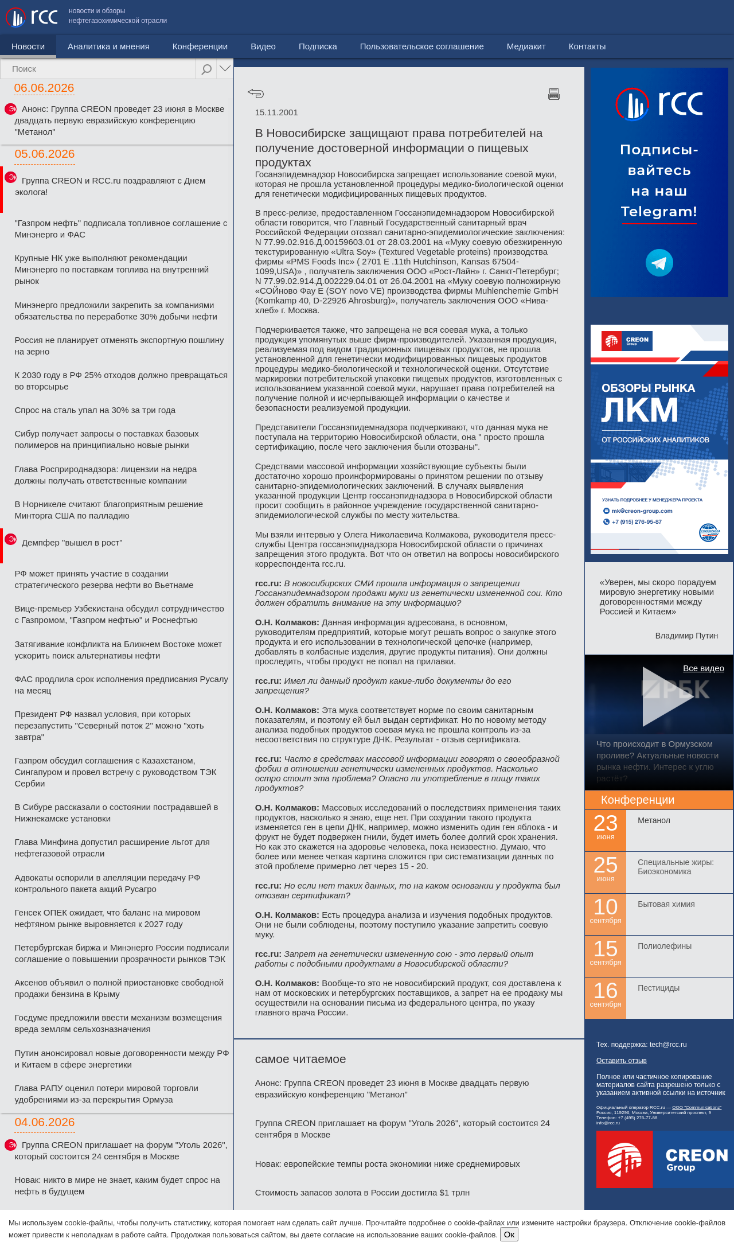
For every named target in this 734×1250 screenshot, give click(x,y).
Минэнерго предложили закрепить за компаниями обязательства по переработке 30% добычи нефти (115, 310)
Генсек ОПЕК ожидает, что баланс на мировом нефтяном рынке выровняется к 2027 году (107, 918)
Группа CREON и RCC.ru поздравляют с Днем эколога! (110, 186)
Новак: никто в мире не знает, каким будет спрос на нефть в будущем (117, 1185)
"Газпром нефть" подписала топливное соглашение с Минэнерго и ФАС (120, 228)
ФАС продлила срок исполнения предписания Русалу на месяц (121, 684)
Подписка (318, 46)
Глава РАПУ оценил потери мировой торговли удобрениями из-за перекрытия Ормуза (106, 1093)
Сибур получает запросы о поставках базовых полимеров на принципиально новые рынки (106, 439)
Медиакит (642, 17)
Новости (28, 46)
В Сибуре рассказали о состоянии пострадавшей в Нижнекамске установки (116, 812)
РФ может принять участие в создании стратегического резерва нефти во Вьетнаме (103, 579)
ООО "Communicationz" (696, 1107)
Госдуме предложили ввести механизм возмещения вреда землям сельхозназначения (118, 1023)
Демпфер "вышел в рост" (72, 542)
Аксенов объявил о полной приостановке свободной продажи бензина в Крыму (119, 988)
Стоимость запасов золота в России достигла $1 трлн (362, 1192)
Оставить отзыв (621, 1061)
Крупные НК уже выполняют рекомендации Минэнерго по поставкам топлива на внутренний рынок (111, 269)
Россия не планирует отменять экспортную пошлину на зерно (119, 345)
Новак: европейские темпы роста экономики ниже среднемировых (387, 1164)
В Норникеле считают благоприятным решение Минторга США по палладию (108, 509)
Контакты (704, 17)
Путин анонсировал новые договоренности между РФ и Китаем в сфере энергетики (121, 1058)
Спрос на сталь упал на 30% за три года (94, 410)
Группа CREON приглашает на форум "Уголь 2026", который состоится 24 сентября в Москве (120, 1150)
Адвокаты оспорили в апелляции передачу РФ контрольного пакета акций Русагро (107, 883)
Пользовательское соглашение (538, 17)
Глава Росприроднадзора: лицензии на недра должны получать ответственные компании (105, 474)
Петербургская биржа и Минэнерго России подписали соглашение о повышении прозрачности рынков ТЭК (121, 953)
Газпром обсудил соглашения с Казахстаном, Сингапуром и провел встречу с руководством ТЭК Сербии (115, 772)
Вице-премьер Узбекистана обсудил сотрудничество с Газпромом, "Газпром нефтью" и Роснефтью (119, 614)
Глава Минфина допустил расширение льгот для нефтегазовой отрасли (111, 847)
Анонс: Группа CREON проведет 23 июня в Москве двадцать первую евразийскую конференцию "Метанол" (119, 120)
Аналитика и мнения (109, 46)
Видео (263, 46)
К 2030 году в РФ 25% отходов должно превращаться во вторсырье (121, 380)
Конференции (200, 46)
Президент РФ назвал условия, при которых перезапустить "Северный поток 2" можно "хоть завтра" (109, 725)
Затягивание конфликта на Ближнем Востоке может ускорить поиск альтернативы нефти (118, 649)
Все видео (703, 668)
